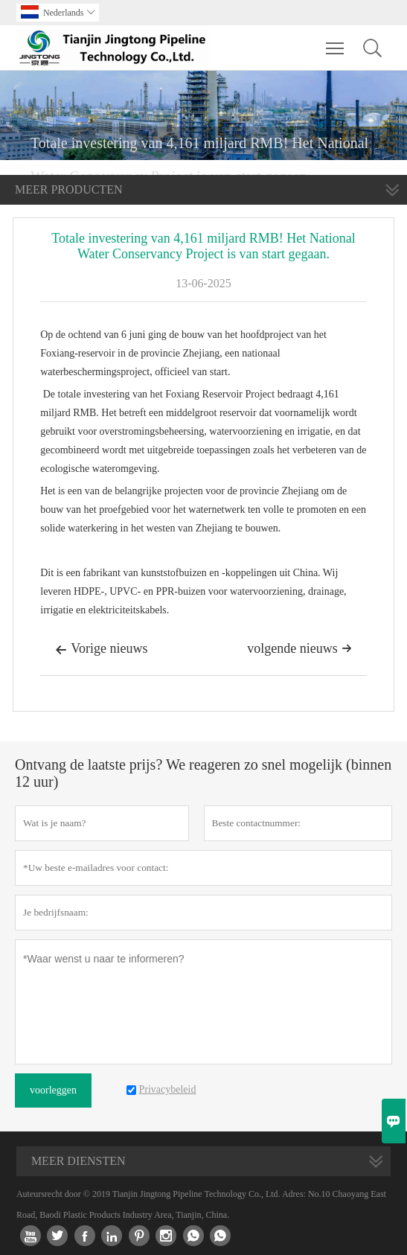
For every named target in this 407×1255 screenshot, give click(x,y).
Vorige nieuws (101, 649)
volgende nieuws (299, 648)
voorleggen (53, 1090)
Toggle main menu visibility (336, 41)
